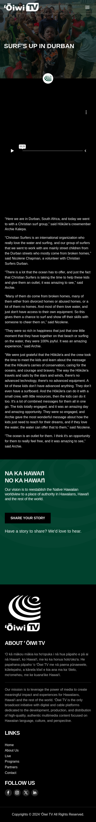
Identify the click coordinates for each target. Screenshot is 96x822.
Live (8, 756)
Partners (11, 767)
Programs (12, 761)
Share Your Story (27, 518)
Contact (10, 773)
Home (9, 745)
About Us (12, 750)
